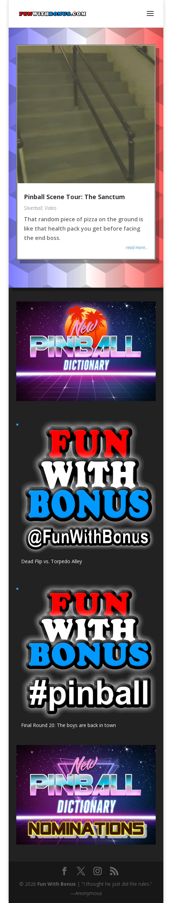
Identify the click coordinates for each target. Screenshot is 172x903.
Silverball (33, 208)
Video (50, 208)
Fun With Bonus (56, 884)
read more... (137, 247)
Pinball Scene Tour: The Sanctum (74, 197)
